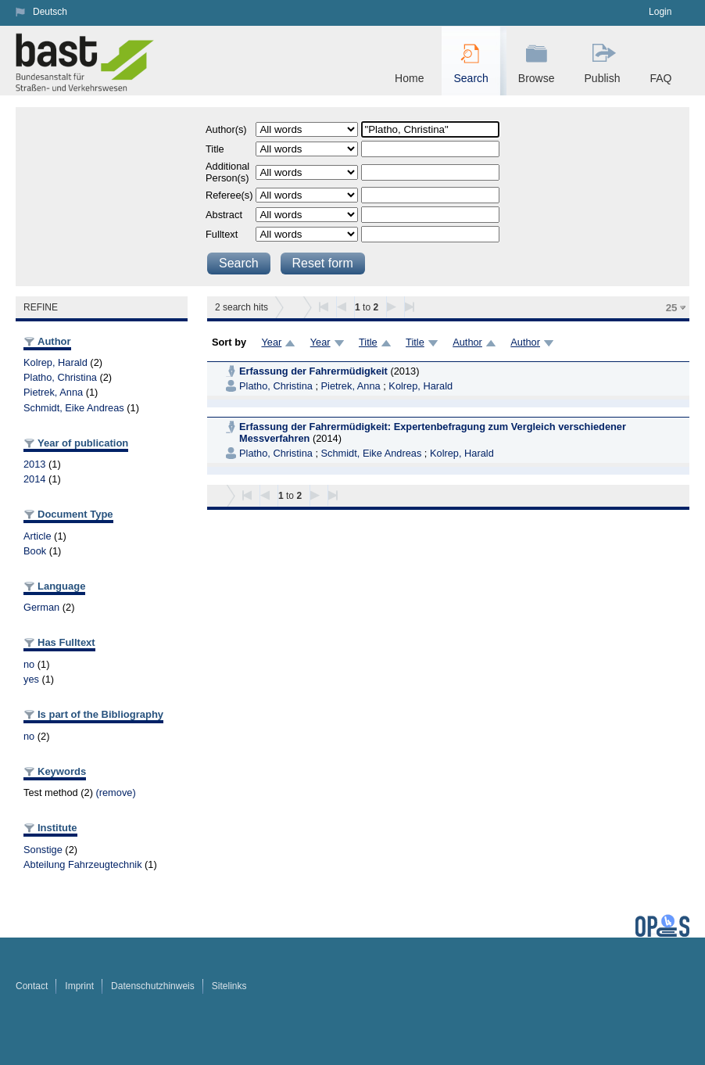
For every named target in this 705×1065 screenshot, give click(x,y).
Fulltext (222, 234)
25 (672, 308)
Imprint (79, 986)
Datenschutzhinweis (153, 986)
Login (660, 11)
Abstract (224, 215)
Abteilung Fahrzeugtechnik (82, 864)
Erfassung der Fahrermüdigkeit (313, 371)
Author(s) (226, 129)
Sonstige (43, 849)
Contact (32, 986)
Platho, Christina (60, 377)
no (28, 664)
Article (37, 536)
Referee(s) (229, 195)
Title (215, 149)
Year (271, 342)
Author (467, 342)
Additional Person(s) (227, 172)
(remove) (115, 792)
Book (34, 551)
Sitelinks (229, 986)
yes (31, 679)
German (41, 607)
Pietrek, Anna (53, 392)
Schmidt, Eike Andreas (73, 408)
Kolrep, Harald (55, 362)
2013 (34, 464)
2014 (34, 479)
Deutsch (50, 11)
